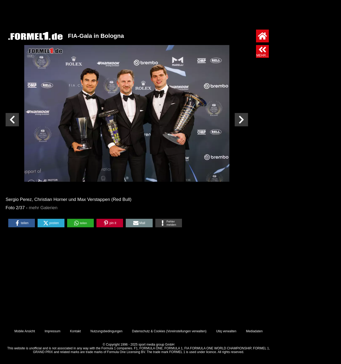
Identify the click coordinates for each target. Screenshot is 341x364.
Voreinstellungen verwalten (186, 331)
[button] (21, 223)
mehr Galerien (43, 207)
